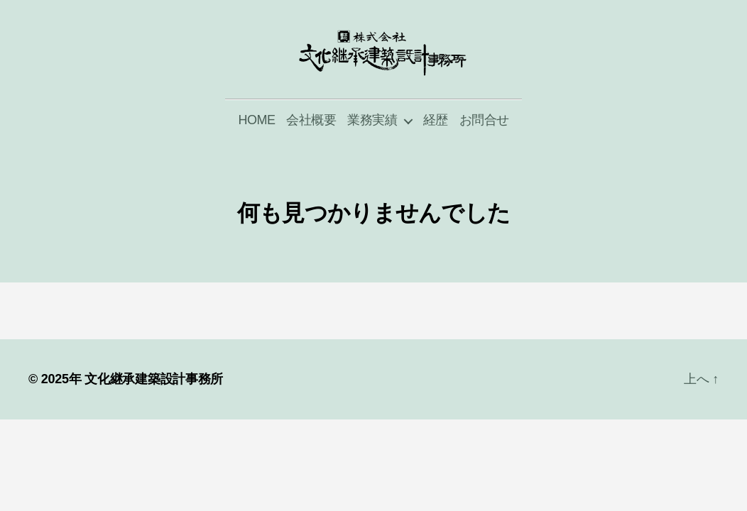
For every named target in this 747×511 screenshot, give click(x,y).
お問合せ (484, 148)
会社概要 (311, 148)
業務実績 (372, 148)
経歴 (435, 148)
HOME (256, 148)
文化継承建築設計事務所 (153, 407)
